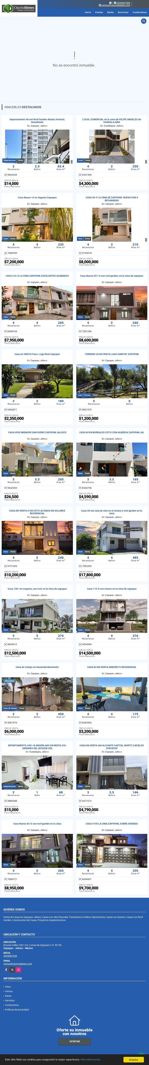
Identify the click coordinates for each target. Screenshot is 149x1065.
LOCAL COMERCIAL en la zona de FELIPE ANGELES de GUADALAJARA (111, 121)
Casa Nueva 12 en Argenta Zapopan (37, 197)
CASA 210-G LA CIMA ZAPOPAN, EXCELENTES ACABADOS (37, 275)
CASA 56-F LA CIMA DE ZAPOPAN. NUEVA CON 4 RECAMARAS (112, 199)
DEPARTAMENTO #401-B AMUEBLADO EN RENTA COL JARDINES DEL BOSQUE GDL (37, 747)
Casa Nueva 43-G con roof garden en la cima (37, 823)
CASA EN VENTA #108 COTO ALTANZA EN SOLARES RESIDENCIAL (37, 512)
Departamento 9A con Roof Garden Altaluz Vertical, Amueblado (37, 121)
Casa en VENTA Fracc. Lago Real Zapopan (37, 354)
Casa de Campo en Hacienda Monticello (37, 667)
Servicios (123, 12)
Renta (110, 12)
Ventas (99, 12)
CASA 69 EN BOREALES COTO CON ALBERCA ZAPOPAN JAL (111, 432)
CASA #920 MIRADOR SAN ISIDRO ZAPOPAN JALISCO (37, 432)
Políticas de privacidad (17, 1009)
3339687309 (123, 3)
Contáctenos (140, 12)
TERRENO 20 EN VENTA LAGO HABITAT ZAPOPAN (112, 354)
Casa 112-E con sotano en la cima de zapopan (112, 588)
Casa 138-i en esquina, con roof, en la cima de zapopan (37, 588)
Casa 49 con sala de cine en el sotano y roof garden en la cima (111, 512)
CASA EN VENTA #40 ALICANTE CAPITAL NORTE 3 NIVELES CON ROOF (112, 747)
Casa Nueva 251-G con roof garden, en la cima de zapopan (111, 275)
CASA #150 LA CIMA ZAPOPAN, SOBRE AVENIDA (112, 823)
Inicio (88, 12)
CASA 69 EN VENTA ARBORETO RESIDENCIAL (111, 667)
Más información (91, 1060)
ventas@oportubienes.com (17, 963)
